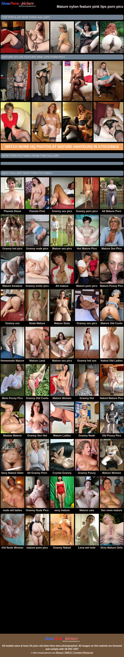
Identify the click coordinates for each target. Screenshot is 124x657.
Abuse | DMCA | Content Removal (74, 652)
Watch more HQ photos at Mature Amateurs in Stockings (62, 147)
